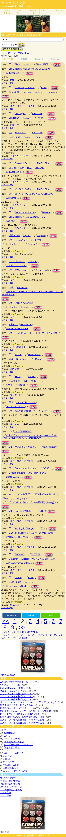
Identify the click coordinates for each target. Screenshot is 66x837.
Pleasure (46, 212)
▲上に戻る (5, 795)
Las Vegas (20, 113)
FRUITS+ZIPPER (12, 739)
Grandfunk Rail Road (19, 559)
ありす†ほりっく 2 (15, 406)
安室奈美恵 (14, 381)
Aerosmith (14, 92)
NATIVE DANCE (23, 511)
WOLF (18, 354)
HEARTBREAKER (36, 168)
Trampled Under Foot (34, 217)
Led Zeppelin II (13, 172)
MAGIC (31, 376)
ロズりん (14, 280)
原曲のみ (54, 59)
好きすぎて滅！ (12, 747)
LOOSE (46, 468)
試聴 (57, 65)
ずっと (7, 730)
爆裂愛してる (12, 768)
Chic (11, 359)
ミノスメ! (59, 10)
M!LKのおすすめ (8, 778)
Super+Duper (12, 765)
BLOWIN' (19, 554)
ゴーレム (14, 424)
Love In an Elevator (31, 92)
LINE (50, 615)
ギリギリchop (21, 270)
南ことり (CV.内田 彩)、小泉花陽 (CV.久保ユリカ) (33, 494)
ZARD (7, 736)
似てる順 (8, 59)
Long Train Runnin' (37, 473)
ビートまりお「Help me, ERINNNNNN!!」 (21, 714)
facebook (11, 615)
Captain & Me (13, 477)
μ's (10, 431)
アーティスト (33, 12)
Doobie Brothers (17, 473)
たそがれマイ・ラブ (14, 741)
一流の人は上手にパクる (17, 53)
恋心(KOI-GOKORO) (25, 411)
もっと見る (5, 792)
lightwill (30, 835)
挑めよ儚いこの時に (25, 447)
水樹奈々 (13, 324)
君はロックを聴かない (15, 753)
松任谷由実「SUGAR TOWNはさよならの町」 (23, 717)
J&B (11, 402)
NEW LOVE (34, 354)
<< (5, 621)
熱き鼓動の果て (49, 447)
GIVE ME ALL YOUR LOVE (39, 194)
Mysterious (22, 287)
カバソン (46, 10)
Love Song (33, 261)
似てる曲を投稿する (12, 49)
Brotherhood (41, 270)
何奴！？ (14, 604)
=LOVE (8, 756)
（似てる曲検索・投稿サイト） (16, 6)
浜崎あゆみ (14, 235)
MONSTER (42, 64)
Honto (8, 759)
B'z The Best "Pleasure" (17, 307)
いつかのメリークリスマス (28, 240)
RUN (43, 87)
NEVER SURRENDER (17, 328)
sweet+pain (9, 733)
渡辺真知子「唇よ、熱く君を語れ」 (17, 705)
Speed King (29, 582)
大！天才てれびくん (16, 265)
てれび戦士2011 (17, 261)
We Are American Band (43, 559)
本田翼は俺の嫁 (7, 674)
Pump (51, 92)
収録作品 (10, 221)
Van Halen (14, 118)
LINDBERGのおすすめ (11, 787)
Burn (26, 137)
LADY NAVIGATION (24, 303)
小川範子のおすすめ (10, 781)
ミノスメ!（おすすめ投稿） (14, 638)
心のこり (9, 762)
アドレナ (8, 750)
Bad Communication (25, 212)
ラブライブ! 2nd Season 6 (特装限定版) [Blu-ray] (30, 502)
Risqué (38, 359)
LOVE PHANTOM (23, 333)
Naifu (11, 287)
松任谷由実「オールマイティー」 (16, 708)
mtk (12, 80)
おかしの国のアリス (26, 402)
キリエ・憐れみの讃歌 (16, 770)
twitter (31, 615)
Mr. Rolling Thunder (24, 87)
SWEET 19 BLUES (32, 381)
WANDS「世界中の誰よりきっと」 (17, 682)
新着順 (23, 59)
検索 (21, 44)
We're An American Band (18, 563)
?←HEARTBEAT (22, 431)
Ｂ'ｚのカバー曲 (11, 632)
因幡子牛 (14, 125)
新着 (19, 12)
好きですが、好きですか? (16, 498)
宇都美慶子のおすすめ (11, 789)
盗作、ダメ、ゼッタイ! (21, 461)
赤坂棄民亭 (15, 369)
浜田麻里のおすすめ (10, 784)
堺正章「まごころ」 (10, 691)
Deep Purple (15, 137)
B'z (10, 64)
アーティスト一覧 (21, 635)
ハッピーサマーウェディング (18, 744)
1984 (40, 118)
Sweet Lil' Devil (22, 163)
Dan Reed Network (18, 533)
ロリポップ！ (44, 835)
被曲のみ (39, 59)
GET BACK (26, 324)
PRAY (17, 376)
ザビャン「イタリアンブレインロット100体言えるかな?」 (29, 702)
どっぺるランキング (42, 635)
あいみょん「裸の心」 (11, 685)
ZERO (45, 411)
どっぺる (6, 12)
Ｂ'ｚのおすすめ (30, 632)
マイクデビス (17, 395)
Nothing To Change (24, 528)
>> (22, 627)
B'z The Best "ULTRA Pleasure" (21, 244)
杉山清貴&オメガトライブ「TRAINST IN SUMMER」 (26, 711)
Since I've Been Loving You (37, 69)
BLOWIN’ (35, 554)
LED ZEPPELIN (16, 168)
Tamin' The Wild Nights (41, 533)
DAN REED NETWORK (17, 537)
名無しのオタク (18, 347)
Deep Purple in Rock (16, 586)
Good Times (22, 359)
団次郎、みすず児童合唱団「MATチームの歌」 (23, 720)
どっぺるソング (13, 3)
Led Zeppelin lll (13, 73)
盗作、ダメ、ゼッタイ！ (22, 106)
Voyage (26, 235)
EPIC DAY (37, 113)
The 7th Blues (43, 163)
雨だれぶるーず (22, 64)
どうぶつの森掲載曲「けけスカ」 (16, 693)
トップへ (5, 635)
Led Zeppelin (15, 69)
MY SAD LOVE (22, 189)
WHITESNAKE (16, 194)
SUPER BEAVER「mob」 (13, 688)
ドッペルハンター (19, 156)
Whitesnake (12, 198)
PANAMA (26, 118)
